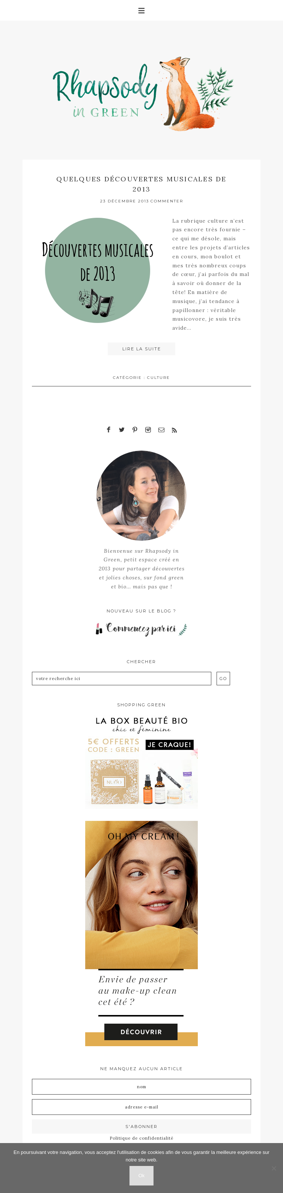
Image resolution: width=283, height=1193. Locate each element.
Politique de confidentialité (141, 1138)
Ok (141, 1175)
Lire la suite (141, 348)
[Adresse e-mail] (141, 1107)
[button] (141, 10)
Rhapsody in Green (147, 90)
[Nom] (141, 1087)
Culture (158, 377)
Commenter (167, 201)
